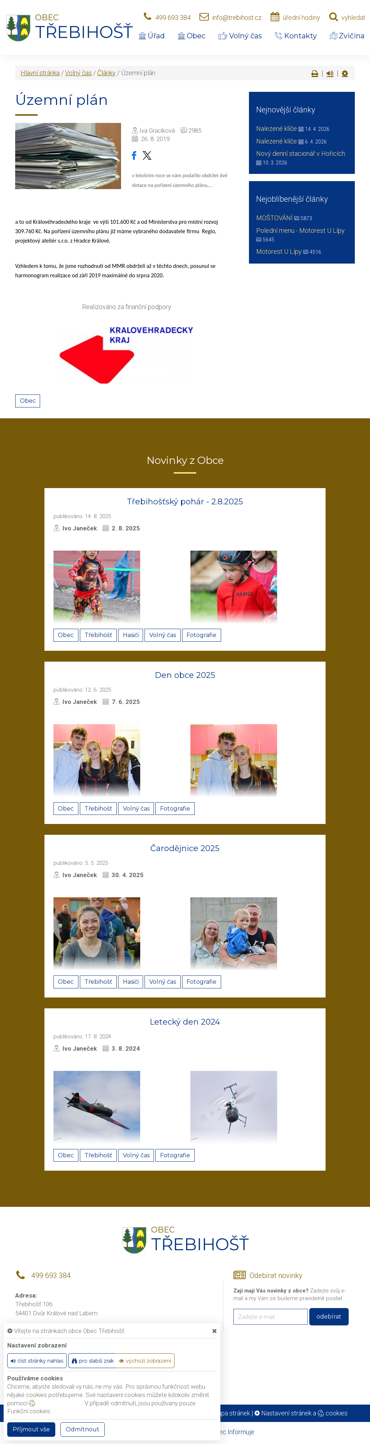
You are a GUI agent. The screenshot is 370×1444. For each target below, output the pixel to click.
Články (106, 73)
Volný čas (240, 35)
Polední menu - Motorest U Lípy (300, 230)
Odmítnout (82, 1429)
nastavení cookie (55, 1403)
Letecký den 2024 (185, 1022)
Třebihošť (98, 635)
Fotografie (201, 635)
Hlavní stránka (40, 73)
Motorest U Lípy (279, 251)
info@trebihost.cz (237, 17)
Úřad (152, 35)
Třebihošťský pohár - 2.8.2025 (185, 502)
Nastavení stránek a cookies (301, 1413)
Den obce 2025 (185, 675)
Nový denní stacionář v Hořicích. (301, 153)
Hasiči (131, 635)
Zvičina (347, 35)
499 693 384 (173, 17)
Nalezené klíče (276, 128)
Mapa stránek (231, 1413)
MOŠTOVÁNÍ (274, 218)
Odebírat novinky (276, 1276)
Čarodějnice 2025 (184, 848)
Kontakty (296, 35)
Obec (192, 35)
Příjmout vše (31, 1429)
